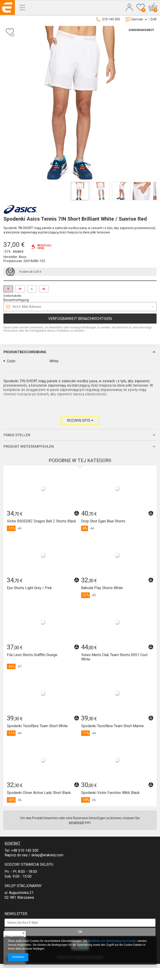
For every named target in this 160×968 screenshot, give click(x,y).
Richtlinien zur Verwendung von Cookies (112, 941)
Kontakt (12, 843)
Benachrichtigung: (16, 300)
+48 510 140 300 (24, 850)
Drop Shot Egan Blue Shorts (103, 521)
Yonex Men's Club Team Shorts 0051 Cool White (114, 657)
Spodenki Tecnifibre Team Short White (37, 726)
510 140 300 (111, 19)
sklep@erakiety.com (47, 855)
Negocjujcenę (44, 247)
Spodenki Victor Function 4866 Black (110, 792)
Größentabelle (12, 295)
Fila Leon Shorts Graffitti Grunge (32, 655)
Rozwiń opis (80, 420)
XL (44, 288)
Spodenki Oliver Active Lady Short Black (39, 792)
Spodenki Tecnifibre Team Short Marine (112, 726)
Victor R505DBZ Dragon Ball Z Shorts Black (41, 521)
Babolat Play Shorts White (102, 588)
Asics (23, 257)
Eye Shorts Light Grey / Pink (29, 588)
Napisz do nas (16, 855)
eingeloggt (76, 822)
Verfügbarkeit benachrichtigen (80, 318)
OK (80, 932)
